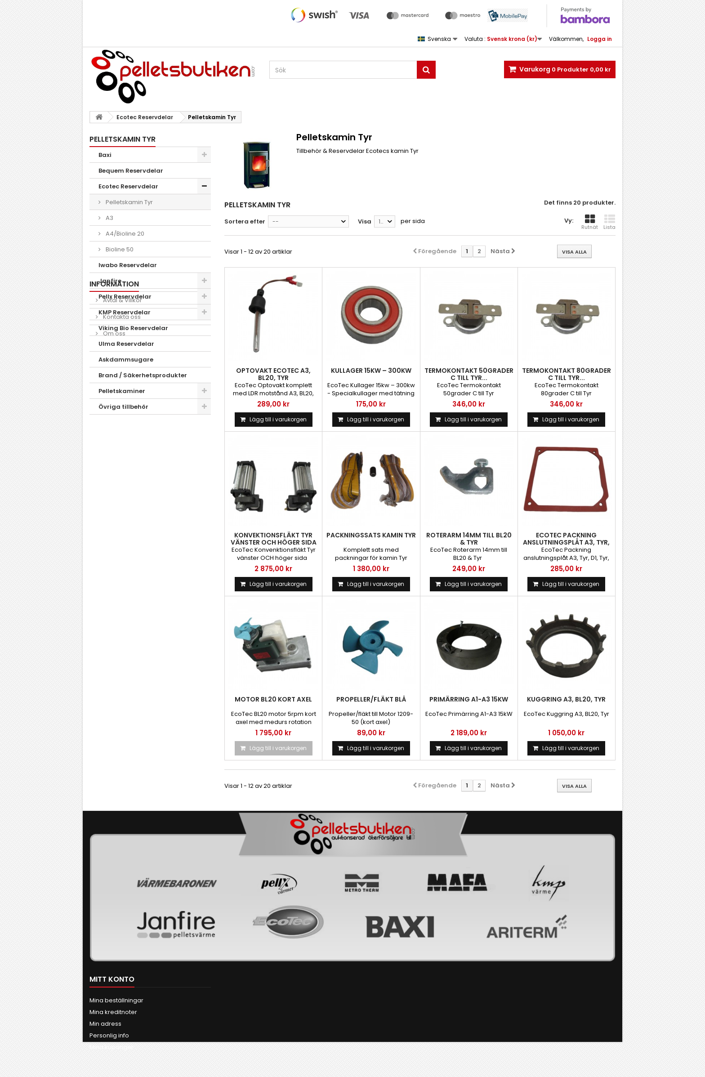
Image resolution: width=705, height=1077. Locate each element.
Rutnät (589, 222)
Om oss (113, 479)
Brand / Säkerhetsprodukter (142, 375)
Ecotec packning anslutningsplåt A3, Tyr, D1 (566, 542)
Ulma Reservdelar (126, 344)
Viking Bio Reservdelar (133, 328)
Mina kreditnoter (113, 1012)
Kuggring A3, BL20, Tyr (566, 699)
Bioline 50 (119, 249)
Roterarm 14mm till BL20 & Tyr (469, 539)
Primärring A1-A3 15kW (468, 699)
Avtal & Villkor (122, 446)
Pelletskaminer (121, 391)
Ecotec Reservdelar (128, 186)
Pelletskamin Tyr (128, 202)
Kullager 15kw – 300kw (371, 370)
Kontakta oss (121, 463)
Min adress (105, 1023)
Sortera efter (244, 221)
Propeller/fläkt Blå (371, 699)
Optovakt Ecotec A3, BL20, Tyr (273, 374)
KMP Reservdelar (124, 312)
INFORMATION (114, 430)
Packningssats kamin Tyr (371, 535)
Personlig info (109, 1035)
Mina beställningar (116, 1000)
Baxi (105, 155)
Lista (609, 222)
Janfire (109, 281)
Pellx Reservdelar (125, 296)
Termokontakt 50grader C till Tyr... (468, 374)
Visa (364, 221)
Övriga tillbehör (123, 406)
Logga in (599, 39)
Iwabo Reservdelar (127, 265)
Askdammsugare (125, 359)
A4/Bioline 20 (124, 233)
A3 (108, 218)
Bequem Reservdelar (130, 170)
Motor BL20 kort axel (273, 699)
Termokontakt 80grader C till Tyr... (566, 374)
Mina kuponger (111, 1047)
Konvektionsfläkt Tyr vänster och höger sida (274, 539)
